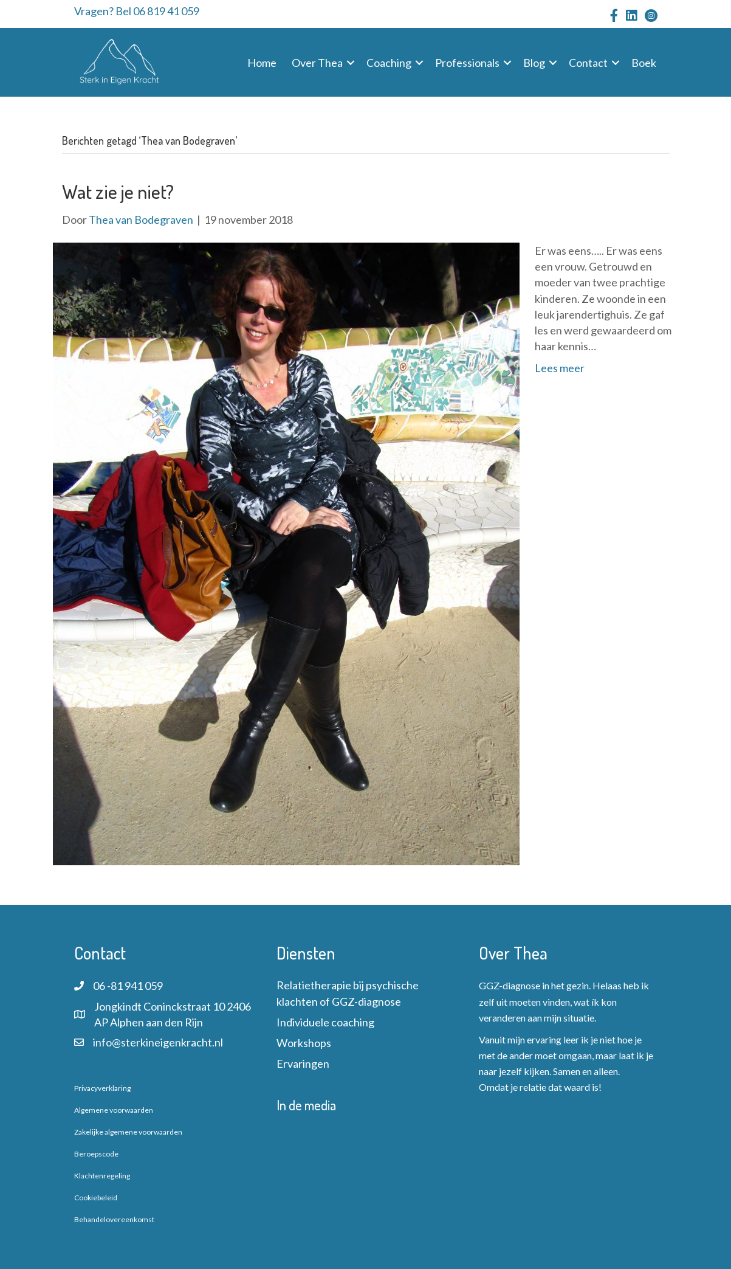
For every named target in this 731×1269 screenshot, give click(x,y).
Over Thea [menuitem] (317, 62)
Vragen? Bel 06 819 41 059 (136, 11)
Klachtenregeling (102, 1175)
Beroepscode (96, 1153)
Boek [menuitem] (643, 62)
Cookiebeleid (95, 1197)
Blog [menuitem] (534, 62)
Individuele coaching (325, 1022)
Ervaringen (302, 1063)
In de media (306, 1104)
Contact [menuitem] (588, 62)
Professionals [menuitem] (467, 62)
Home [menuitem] (261, 62)
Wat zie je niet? (118, 191)
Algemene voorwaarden (113, 1110)
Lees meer (560, 368)
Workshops (303, 1042)
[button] (351, 62)
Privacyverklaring (102, 1088)
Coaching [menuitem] (388, 62)
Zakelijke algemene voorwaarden (128, 1131)
